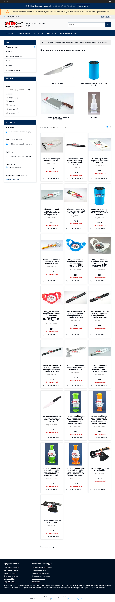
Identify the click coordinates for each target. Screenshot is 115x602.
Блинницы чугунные (11, 576)
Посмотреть (83, 6)
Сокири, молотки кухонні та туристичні (57, 118)
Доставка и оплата (68, 33)
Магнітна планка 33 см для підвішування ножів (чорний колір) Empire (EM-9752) (100, 314)
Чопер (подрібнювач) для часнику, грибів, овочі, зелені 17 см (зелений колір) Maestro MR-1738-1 (76, 419)
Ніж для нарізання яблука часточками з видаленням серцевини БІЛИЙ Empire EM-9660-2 (99, 263)
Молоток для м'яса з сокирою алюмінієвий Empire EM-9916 (76, 367)
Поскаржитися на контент (59, 599)
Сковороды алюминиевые (41, 576)
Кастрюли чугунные (11, 570)
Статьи (9, 52)
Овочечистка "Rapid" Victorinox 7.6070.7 (51, 160)
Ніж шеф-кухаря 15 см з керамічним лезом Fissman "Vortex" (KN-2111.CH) (52, 418)
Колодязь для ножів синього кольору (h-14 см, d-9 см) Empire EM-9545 (99, 212)
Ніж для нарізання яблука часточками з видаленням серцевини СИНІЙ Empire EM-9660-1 (75, 263)
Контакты (51, 33)
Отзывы (9, 65)
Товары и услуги (24, 33)
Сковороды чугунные (11, 567)
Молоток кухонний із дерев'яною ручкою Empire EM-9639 (51, 261)
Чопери (94, 117)
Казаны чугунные (10, 573)
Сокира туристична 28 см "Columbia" (100, 469)
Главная (9, 33)
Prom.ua (68, 597)
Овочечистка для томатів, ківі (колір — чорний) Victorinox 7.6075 (75, 161)
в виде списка (110, 127)
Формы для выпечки (39, 570)
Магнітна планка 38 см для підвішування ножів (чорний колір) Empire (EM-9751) (76, 314)
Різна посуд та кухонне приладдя (60, 42)
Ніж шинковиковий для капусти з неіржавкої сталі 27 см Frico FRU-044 (99, 368)
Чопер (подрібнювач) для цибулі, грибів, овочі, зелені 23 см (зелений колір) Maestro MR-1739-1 (52, 471)
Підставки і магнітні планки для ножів (94, 84)
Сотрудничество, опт (14, 56)
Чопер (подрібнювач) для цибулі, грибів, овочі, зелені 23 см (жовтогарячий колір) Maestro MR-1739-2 (76, 471)
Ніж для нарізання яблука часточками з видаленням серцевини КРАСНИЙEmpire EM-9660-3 (51, 316)
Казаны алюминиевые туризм (42, 567)
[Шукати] (108, 24)
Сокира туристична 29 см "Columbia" (52, 521)
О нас (40, 33)
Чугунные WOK (9, 579)
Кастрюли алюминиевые (40, 573)
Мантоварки (36, 582)
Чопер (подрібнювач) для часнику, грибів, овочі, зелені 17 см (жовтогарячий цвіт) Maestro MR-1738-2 (99, 419)
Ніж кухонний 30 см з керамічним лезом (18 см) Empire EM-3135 (76, 211)
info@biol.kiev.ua (14, 179)
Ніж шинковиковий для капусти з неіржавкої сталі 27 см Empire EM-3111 (52, 212)
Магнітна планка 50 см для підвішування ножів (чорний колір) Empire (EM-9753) (52, 368)
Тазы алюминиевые (38, 579)
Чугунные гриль (9, 582)
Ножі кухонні (57, 83)
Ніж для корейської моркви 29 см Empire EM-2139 (99, 160)
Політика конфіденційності (76, 599)
